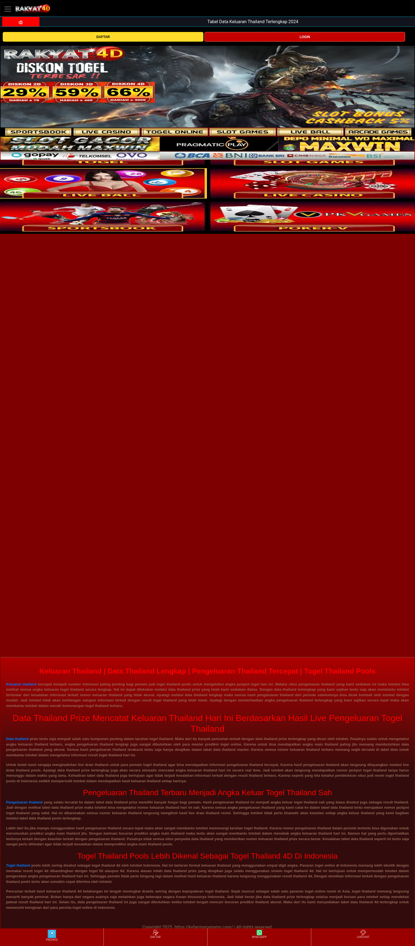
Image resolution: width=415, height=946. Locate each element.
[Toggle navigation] (7, 9)
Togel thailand (18, 865)
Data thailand (17, 739)
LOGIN (305, 37)
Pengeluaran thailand (24, 802)
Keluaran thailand (21, 684)
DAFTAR (103, 37)
